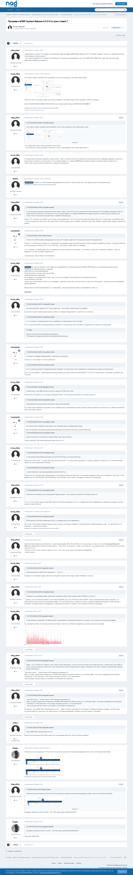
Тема (60, 863)
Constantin (15, 231)
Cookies (78, 863)
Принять (122, 872)
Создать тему (120, 35)
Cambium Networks (30, 28)
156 (15, 764)
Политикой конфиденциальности (50, 872)
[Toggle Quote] (27, 122)
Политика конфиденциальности (117, 865)
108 (15, 66)
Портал (18, 9)
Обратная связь (69, 863)
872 (16, 739)
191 (15, 90)
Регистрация (121, 3)
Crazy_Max (15, 74)
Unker (15, 723)
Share (106, 27)
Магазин (10, 9)
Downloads (27, 292)
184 (15, 194)
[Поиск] (104, 9)
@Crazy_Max (29, 182)
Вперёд (15, 43)
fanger (15, 748)
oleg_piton (21, 26)
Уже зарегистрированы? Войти (103, 4)
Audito (15, 179)
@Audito (27, 267)
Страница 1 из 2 (29, 43)
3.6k (16, 247)
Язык (54, 863)
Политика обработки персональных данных (113, 867)
